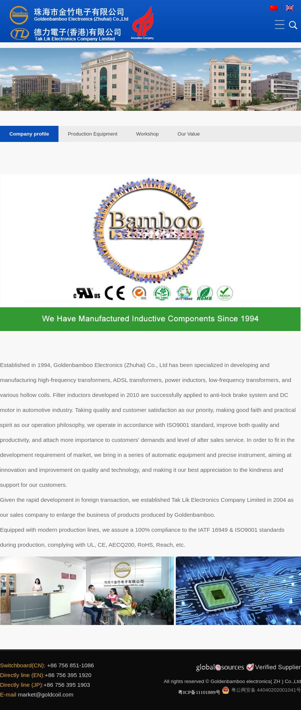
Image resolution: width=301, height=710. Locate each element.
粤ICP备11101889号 (199, 692)
